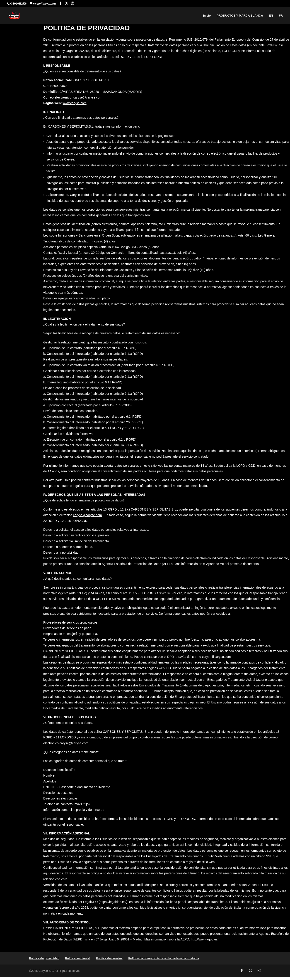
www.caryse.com (75, 103)
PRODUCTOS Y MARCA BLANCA (240, 15)
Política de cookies (109, 958)
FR (281, 15)
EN (271, 15)
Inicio (207, 15)
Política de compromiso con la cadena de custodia (163, 958)
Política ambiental (77, 958)
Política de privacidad (44, 958)
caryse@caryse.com (87, 515)
